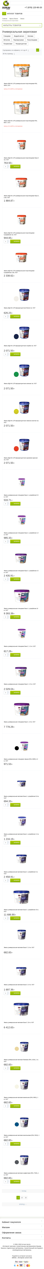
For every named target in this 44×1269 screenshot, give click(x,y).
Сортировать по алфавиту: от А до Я (16, 50)
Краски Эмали (14, 18)
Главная (4, 18)
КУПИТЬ (16, 166)
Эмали (22, 18)
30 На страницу (9, 54)
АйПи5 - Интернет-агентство (22, 1257)
